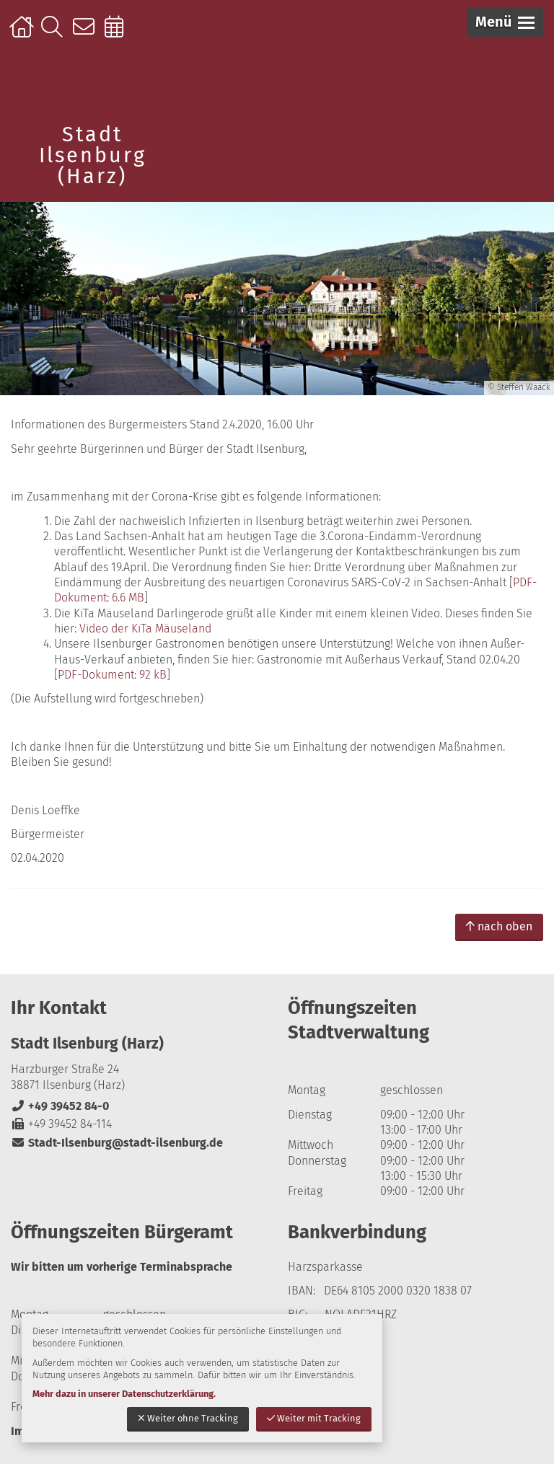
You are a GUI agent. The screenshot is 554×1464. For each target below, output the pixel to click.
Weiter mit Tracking (314, 1418)
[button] (505, 22)
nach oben (499, 926)
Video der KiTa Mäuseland (145, 628)
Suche (55, 33)
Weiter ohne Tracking (188, 1418)
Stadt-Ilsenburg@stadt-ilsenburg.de (117, 1143)
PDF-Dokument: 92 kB (112, 675)
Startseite (23, 33)
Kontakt (87, 33)
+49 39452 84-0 (60, 1106)
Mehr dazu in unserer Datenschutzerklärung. (124, 1393)
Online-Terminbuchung (118, 33)
